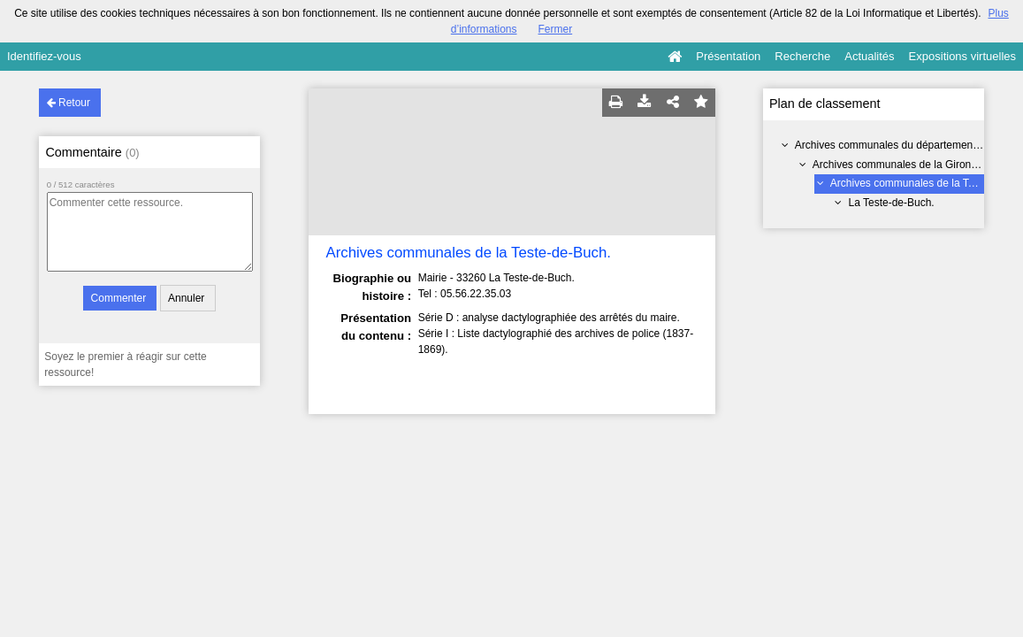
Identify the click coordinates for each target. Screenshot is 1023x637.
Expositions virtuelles (962, 56)
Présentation (728, 56)
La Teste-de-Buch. (892, 202)
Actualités (869, 56)
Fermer (555, 29)
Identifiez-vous (44, 56)
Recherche (802, 56)
